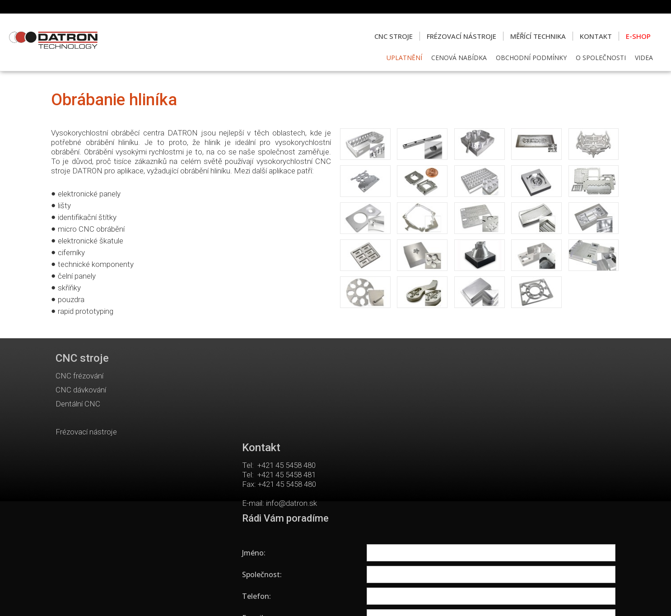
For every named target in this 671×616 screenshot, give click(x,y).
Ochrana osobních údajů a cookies (411, 598)
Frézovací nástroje (86, 431)
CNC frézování (79, 375)
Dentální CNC (78, 403)
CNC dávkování (81, 389)
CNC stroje (82, 358)
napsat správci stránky (330, 598)
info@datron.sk (294, 413)
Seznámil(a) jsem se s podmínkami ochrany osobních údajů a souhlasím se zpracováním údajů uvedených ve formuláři (523, 507)
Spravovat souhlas (487, 598)
